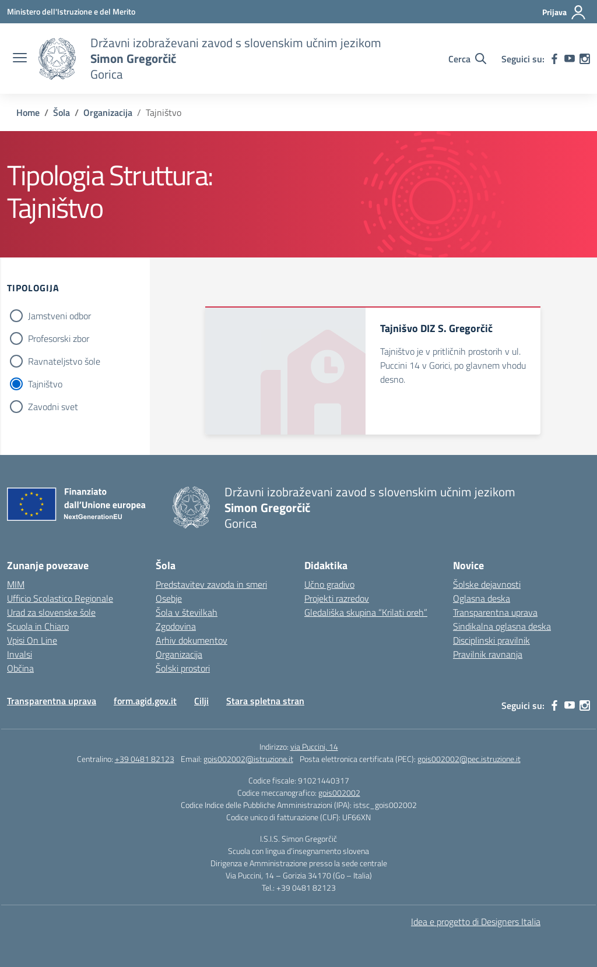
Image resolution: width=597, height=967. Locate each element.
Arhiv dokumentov (191, 640)
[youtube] (569, 59)
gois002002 (339, 792)
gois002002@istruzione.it (248, 759)
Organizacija (179, 654)
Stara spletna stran (265, 701)
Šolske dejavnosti (487, 584)
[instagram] (585, 59)
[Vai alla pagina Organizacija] (107, 112)
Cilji (201, 701)
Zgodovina (176, 626)
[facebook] (554, 59)
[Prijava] (564, 12)
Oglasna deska (481, 598)
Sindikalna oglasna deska (502, 626)
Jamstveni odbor (59, 316)
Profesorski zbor (58, 338)
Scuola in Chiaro (38, 626)
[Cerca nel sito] (467, 58)
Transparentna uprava (495, 612)
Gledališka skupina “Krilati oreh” (365, 612)
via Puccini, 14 (314, 746)
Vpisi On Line (32, 640)
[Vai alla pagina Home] (28, 112)
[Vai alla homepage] (57, 59)
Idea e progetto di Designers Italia (475, 922)
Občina (20, 668)
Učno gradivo (329, 584)
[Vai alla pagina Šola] (61, 112)
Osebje (169, 598)
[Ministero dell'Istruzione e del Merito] (71, 11)
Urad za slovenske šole (51, 612)
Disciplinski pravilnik (491, 640)
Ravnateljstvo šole (64, 361)
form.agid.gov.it (145, 701)
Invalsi (19, 654)
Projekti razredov (336, 598)
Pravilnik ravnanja (487, 654)
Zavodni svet (53, 407)
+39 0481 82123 (144, 759)
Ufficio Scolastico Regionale (60, 598)
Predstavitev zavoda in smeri (211, 584)
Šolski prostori (183, 668)
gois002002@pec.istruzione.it (469, 759)
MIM (15, 584)
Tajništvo (45, 384)
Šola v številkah (186, 612)
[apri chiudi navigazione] (20, 59)
